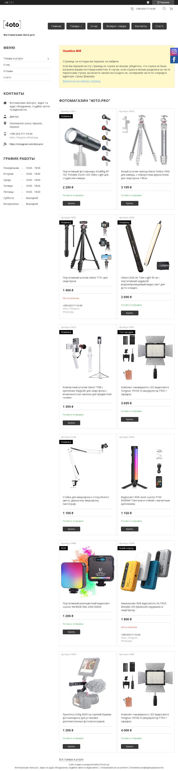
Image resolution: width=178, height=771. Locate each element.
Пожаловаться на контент (114, 767)
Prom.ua (104, 764)
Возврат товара (116, 26)
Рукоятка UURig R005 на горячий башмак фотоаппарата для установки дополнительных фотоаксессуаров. (87, 718)
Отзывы (8, 71)
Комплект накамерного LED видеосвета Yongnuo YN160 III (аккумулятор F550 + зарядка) (145, 391)
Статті (159, 26)
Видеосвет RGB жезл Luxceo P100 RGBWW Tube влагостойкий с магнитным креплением (145, 500)
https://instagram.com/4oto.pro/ (26, 144)
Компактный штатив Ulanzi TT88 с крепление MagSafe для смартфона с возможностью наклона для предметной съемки (87, 392)
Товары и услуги (13, 58)
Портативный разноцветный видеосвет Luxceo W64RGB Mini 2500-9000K (86, 605)
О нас (94, 26)
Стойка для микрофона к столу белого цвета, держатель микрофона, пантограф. (86, 500)
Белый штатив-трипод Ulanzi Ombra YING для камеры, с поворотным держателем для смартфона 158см (145, 175)
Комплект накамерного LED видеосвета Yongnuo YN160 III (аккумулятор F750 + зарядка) (145, 718)
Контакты (141, 26)
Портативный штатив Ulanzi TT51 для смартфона (85, 279)
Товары (74, 26)
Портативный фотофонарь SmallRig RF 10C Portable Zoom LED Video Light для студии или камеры (86, 175)
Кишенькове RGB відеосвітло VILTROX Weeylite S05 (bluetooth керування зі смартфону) (143, 607)
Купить (71, 203)
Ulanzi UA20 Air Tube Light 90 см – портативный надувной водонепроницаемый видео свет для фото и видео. (143, 282)
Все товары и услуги (71, 759)
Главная (56, 26)
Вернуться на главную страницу (82, 81)
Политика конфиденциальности (146, 767)
